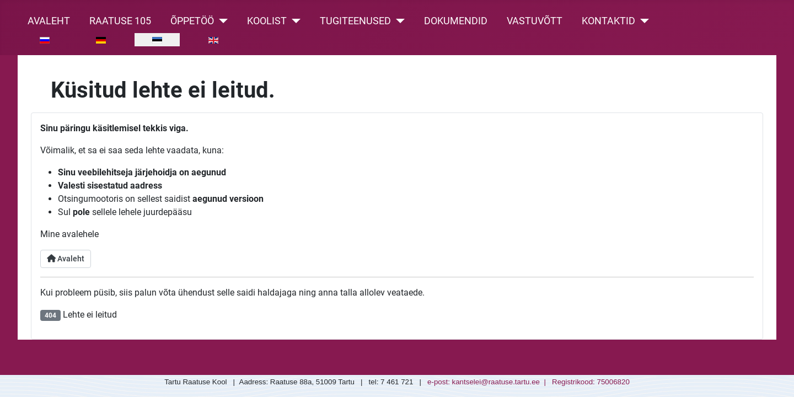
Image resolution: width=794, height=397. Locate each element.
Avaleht (49, 20)
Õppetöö (192, 20)
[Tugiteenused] (398, 21)
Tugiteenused (355, 20)
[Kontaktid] (642, 21)
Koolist (267, 20)
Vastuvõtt (534, 20)
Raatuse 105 (120, 20)
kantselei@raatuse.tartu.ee (496, 382)
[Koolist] (294, 21)
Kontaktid (608, 20)
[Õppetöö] (221, 21)
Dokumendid (455, 20)
